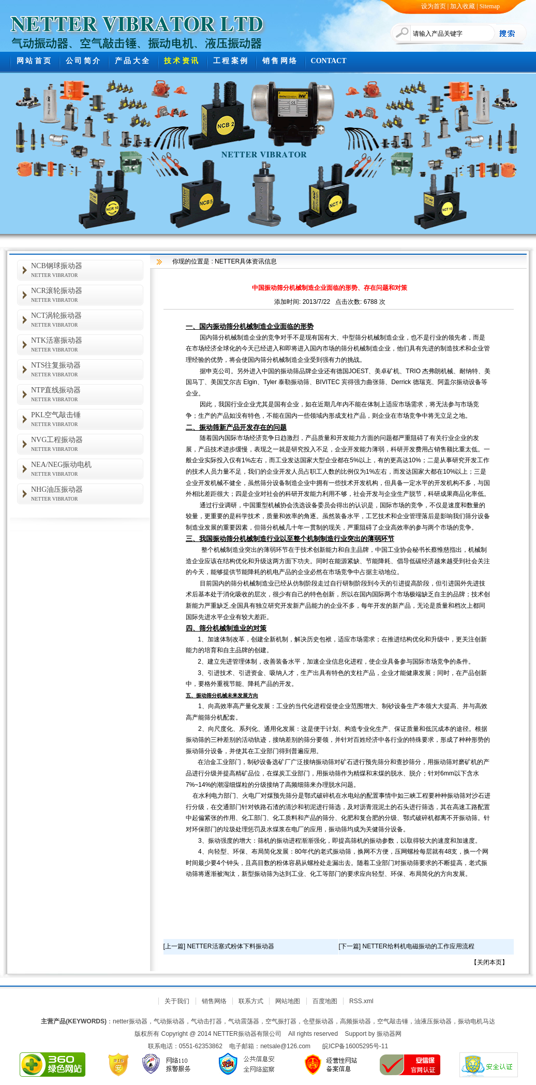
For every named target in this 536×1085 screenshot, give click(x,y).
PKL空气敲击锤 (87, 419)
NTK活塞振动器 (87, 344)
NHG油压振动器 (87, 494)
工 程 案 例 (230, 61)
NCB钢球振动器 (87, 270)
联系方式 (251, 1001)
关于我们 (177, 1001)
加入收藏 (462, 6)
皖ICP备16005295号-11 (355, 1046)
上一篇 (174, 946)
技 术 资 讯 (181, 61)
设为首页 (433, 6)
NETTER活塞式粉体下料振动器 (230, 946)
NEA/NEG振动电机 (87, 469)
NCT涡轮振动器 (87, 320)
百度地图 (324, 1001)
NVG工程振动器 (87, 444)
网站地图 (287, 1001)
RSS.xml (361, 1001)
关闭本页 (489, 962)
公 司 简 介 (83, 61)
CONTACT (329, 61)
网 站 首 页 (34, 61)
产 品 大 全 (132, 61)
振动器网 (389, 1033)
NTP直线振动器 (87, 394)
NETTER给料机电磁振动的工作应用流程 (418, 946)
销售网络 (214, 1001)
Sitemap (490, 6)
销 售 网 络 (279, 61)
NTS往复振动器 (87, 369)
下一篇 (349, 946)
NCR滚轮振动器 (87, 295)
